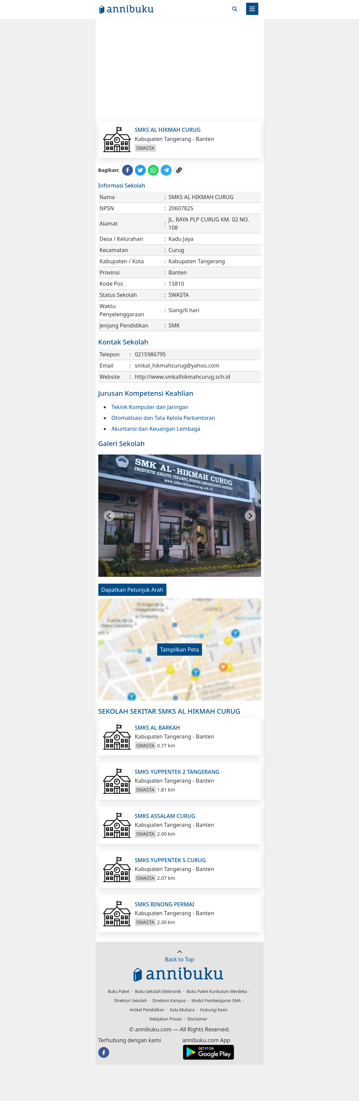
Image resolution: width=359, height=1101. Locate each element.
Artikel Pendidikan (146, 1010)
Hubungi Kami (213, 1010)
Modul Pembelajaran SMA (216, 1001)
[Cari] (235, 9)
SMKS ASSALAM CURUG (165, 816)
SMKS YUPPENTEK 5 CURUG (170, 860)
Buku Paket (118, 991)
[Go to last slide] (109, 515)
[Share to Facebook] (127, 170)
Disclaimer (197, 1019)
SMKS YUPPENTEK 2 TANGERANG (177, 772)
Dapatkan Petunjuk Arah (132, 589)
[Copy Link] (179, 170)
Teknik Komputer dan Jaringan (150, 407)
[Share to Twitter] (140, 170)
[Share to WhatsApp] (153, 170)
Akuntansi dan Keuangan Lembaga (156, 428)
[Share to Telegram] (166, 170)
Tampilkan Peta (179, 649)
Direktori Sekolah (130, 1001)
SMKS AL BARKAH (157, 727)
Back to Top (179, 956)
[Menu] (252, 9)
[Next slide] (250, 515)
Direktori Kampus (169, 1001)
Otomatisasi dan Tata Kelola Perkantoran (163, 418)
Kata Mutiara (182, 1010)
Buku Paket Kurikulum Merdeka (217, 991)
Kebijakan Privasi (165, 1019)
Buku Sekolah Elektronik (158, 991)
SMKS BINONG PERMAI (164, 904)
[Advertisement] (179, 69)
